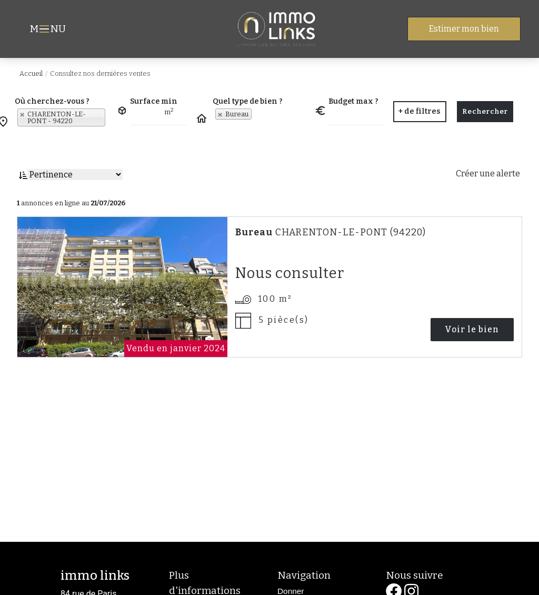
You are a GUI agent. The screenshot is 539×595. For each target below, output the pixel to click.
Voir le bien (474, 329)
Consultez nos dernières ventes (100, 73)
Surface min (153, 101)
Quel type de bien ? (248, 101)
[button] (419, 111)
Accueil (31, 73)
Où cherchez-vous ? (52, 101)
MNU (49, 30)
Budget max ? (353, 101)
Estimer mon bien (464, 29)
